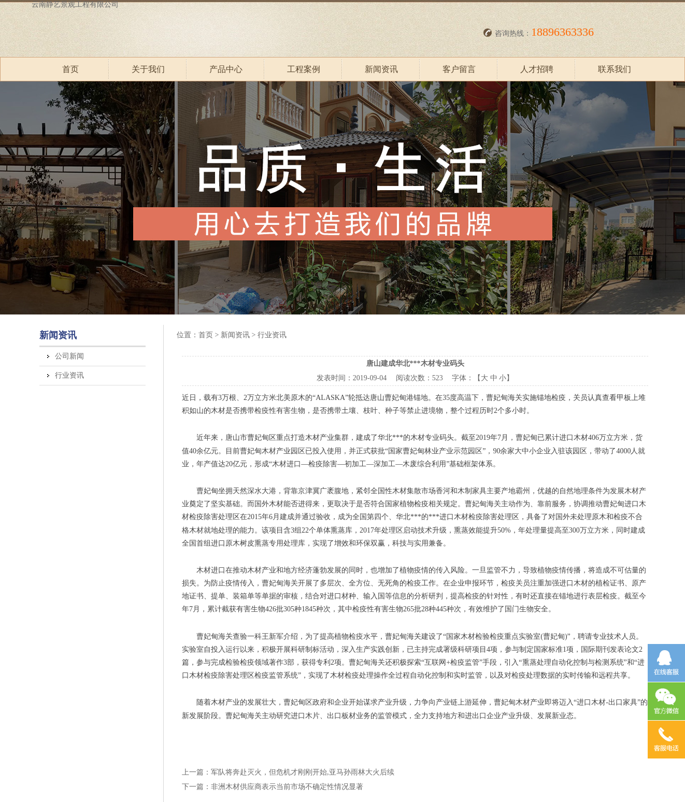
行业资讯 (69, 375)
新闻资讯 (381, 69)
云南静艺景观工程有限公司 (75, 4)
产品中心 (225, 69)
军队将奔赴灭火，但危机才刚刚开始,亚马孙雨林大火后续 (302, 772)
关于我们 (148, 69)
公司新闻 (69, 356)
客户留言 (459, 69)
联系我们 (614, 69)
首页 (70, 69)
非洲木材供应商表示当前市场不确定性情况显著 (287, 787)
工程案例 (303, 69)
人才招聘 (536, 69)
